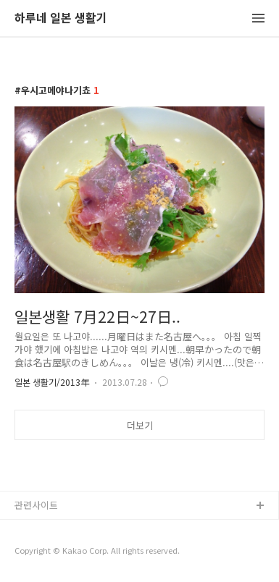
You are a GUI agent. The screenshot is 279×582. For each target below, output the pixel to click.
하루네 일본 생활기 (60, 18)
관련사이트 (36, 505)
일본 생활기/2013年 (51, 382)
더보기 (140, 425)
